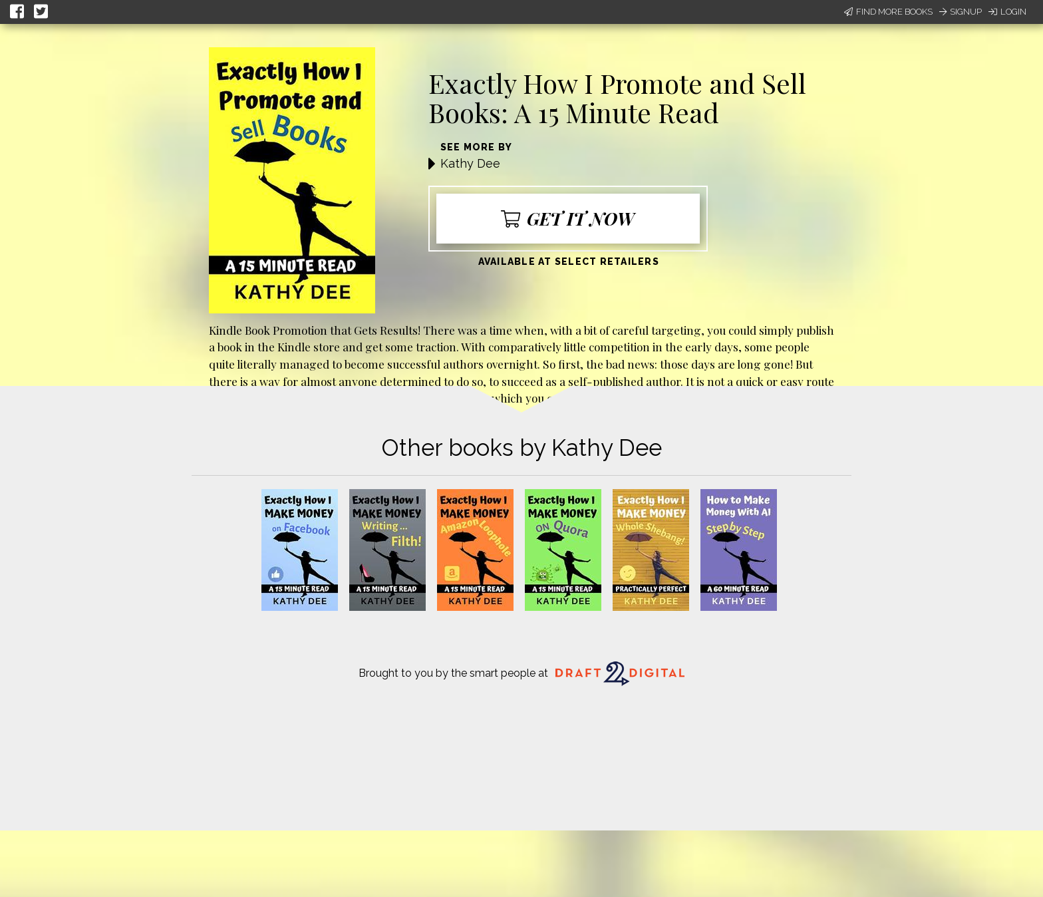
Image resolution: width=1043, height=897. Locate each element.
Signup (960, 12)
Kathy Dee (470, 163)
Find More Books (888, 12)
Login (1007, 12)
